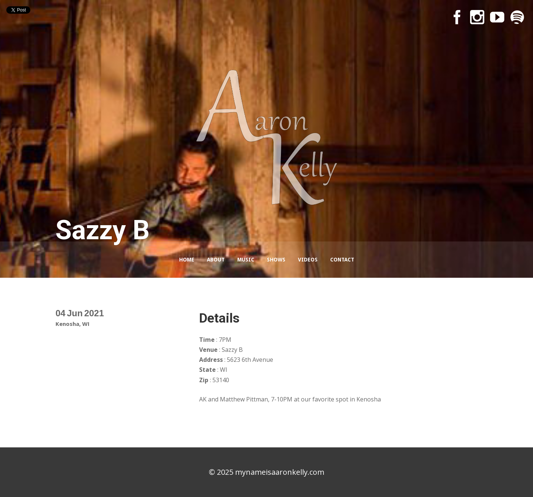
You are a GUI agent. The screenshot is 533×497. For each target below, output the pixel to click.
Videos (308, 260)
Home (186, 260)
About (216, 260)
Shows (276, 260)
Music (245, 260)
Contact (342, 260)
